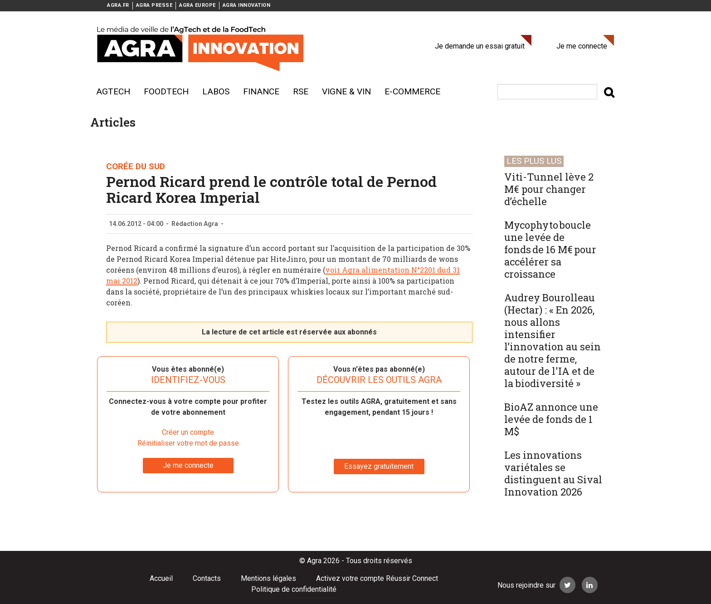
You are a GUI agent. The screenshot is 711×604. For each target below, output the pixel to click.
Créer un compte (188, 432)
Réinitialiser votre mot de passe (188, 443)
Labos (215, 91)
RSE (300, 91)
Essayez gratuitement (379, 466)
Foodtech (166, 91)
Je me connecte (581, 46)
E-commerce (412, 91)
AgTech (113, 91)
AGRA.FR (118, 5)
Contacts (207, 578)
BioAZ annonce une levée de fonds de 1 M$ (551, 419)
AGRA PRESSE (154, 5)
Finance (261, 91)
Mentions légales (268, 578)
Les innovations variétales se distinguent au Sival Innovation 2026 (553, 473)
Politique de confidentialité (293, 589)
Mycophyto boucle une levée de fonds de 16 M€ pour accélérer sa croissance (550, 249)
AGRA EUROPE (197, 5)
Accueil (161, 578)
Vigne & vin (346, 91)
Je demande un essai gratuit (480, 46)
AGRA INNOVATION (247, 5)
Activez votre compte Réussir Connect (377, 578)
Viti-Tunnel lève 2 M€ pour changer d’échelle (549, 189)
